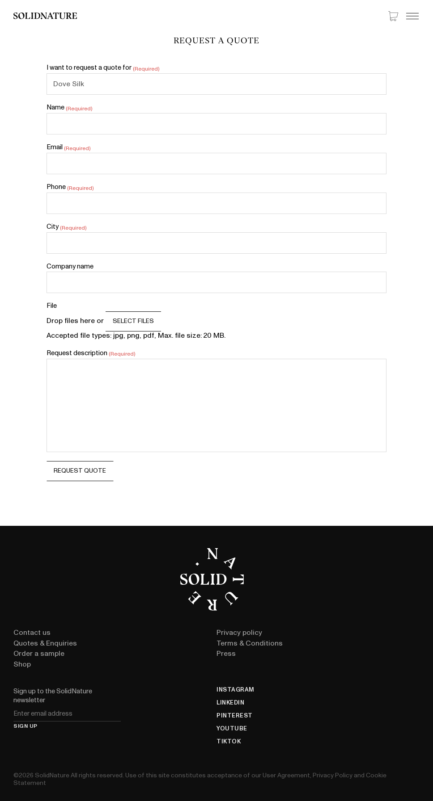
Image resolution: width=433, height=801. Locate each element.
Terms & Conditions (249, 643)
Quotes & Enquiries (45, 643)
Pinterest (234, 716)
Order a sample (38, 653)
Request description (91, 353)
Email (69, 147)
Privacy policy (239, 632)
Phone (70, 187)
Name (70, 108)
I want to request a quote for (103, 68)
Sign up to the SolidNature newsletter (52, 696)
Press (226, 653)
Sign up (25, 726)
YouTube (231, 729)
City (67, 227)
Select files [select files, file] (133, 321)
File (52, 306)
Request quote (80, 470)
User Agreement (286, 775)
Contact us (32, 632)
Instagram (235, 690)
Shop (22, 664)
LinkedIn (230, 703)
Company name (70, 267)
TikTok (228, 742)
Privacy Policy (332, 775)
